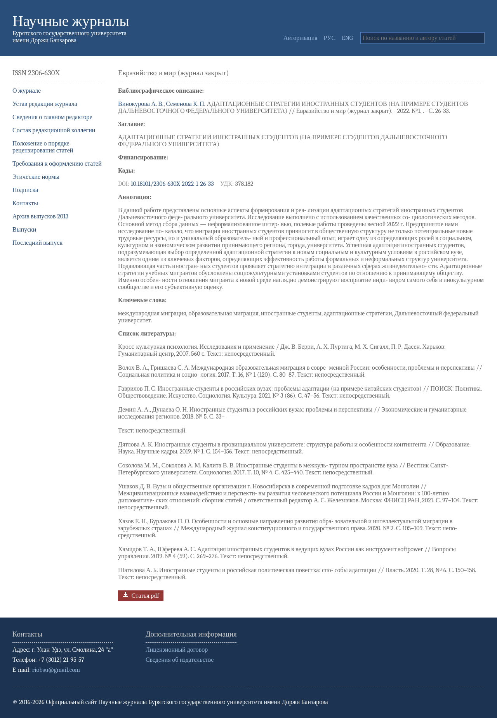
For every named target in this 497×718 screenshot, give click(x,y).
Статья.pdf (140, 594)
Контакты (25, 203)
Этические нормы (35, 176)
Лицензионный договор (177, 649)
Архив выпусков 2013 (40, 216)
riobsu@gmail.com (56, 669)
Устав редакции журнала (44, 103)
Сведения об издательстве (180, 659)
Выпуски (24, 229)
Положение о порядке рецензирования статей (42, 147)
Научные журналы (70, 21)
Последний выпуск (37, 242)
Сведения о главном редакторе (52, 117)
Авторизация (300, 38)
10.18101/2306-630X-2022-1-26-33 (172, 183)
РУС (330, 38)
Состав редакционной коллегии (53, 130)
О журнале (26, 90)
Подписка (25, 190)
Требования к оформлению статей (57, 163)
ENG (347, 38)
